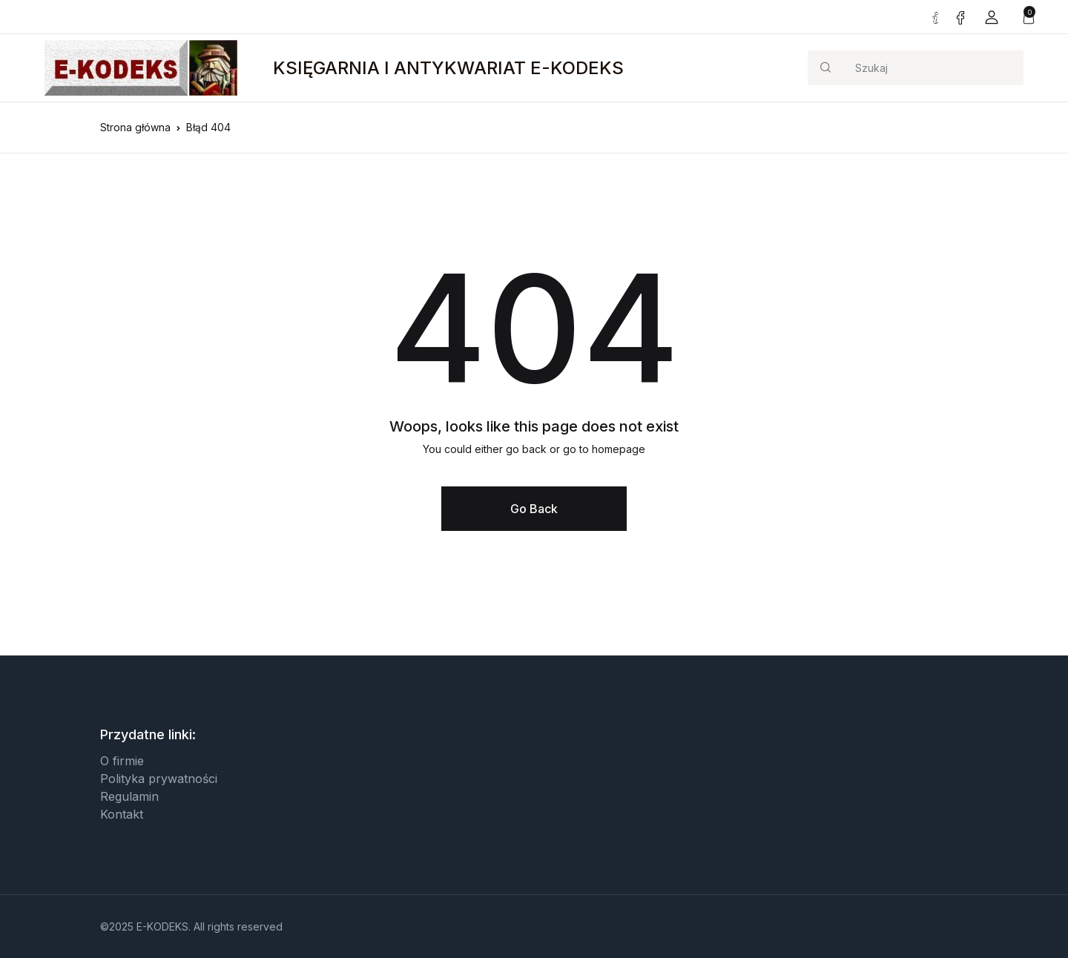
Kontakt (121, 814)
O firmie (122, 760)
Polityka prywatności (158, 778)
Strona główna (135, 127)
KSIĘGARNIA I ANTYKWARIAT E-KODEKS (448, 68)
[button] (991, 16)
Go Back (534, 508)
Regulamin (129, 796)
